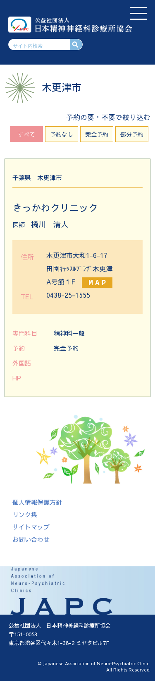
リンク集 (24, 514)
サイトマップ (31, 526)
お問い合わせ (31, 539)
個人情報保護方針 (37, 502)
